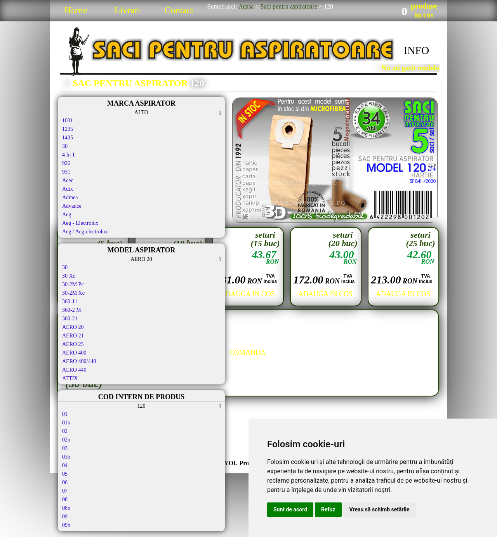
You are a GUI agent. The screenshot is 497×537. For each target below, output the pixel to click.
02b (66, 440)
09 (65, 517)
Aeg (66, 214)
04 (65, 465)
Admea (70, 197)
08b (66, 508)
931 (66, 172)
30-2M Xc (73, 293)
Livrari (128, 10)
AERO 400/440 (79, 361)
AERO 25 (73, 344)
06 (65, 482)
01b (66, 423)
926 (66, 163)
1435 (67, 138)
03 (65, 448)
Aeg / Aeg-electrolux (85, 232)
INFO (416, 50)
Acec (67, 180)
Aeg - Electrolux (80, 223)
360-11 (69, 301)
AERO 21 (73, 336)
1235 (67, 129)
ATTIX (70, 378)
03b (66, 457)
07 (65, 491)
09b (66, 525)
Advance (72, 206)
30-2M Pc (73, 284)
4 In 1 (68, 155)
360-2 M (71, 310)
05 (65, 474)
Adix (67, 189)
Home (75, 10)
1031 (67, 120)
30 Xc (68, 276)
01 (65, 414)
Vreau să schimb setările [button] (379, 509)
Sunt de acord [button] (290, 509)
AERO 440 (74, 370)
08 (65, 499)
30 (65, 146)
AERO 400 (74, 353)
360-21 (70, 319)
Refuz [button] (328, 509)
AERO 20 (73, 327)
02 (65, 431)
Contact (179, 10)
